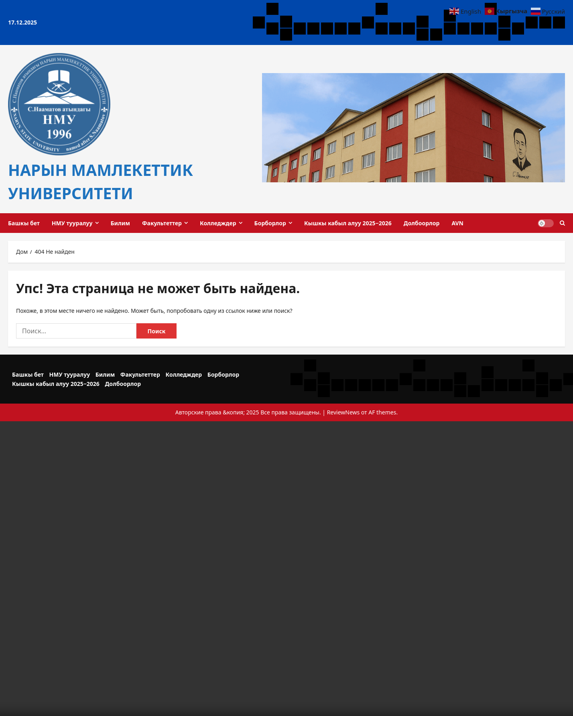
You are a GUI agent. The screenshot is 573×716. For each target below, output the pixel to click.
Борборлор (270, 223)
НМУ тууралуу (72, 223)
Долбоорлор (422, 223)
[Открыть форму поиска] (562, 223)
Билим (120, 223)
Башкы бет (24, 223)
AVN (457, 223)
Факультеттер (162, 223)
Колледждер (218, 223)
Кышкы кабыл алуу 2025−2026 (348, 223)
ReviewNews (343, 412)
